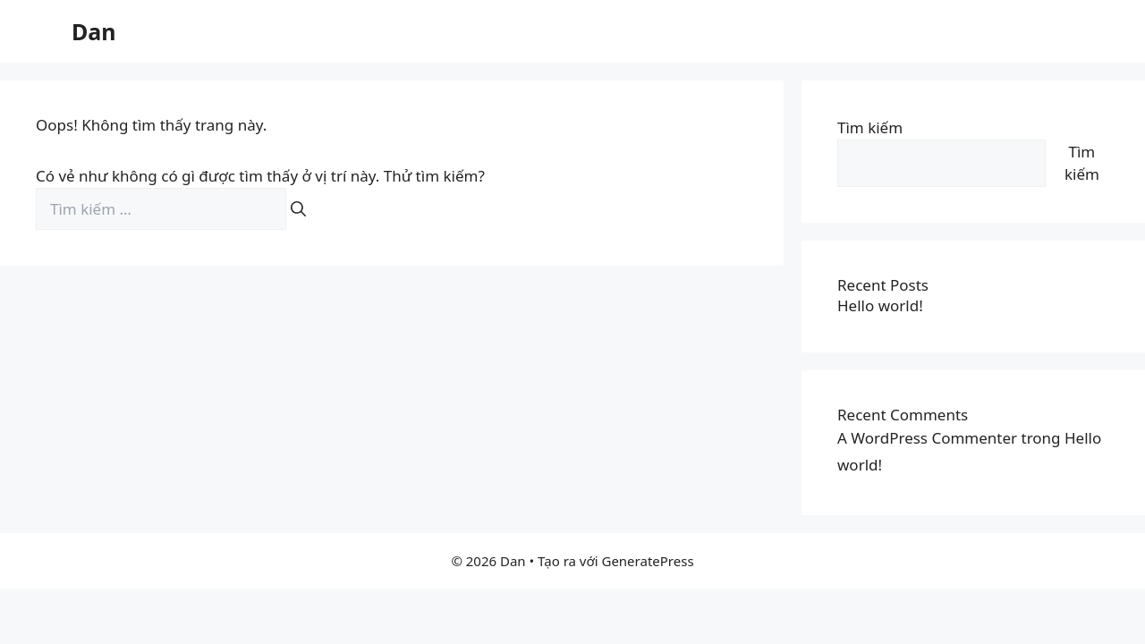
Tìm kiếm (870, 127)
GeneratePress (647, 561)
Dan (94, 31)
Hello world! (880, 305)
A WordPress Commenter (927, 438)
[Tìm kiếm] (298, 209)
